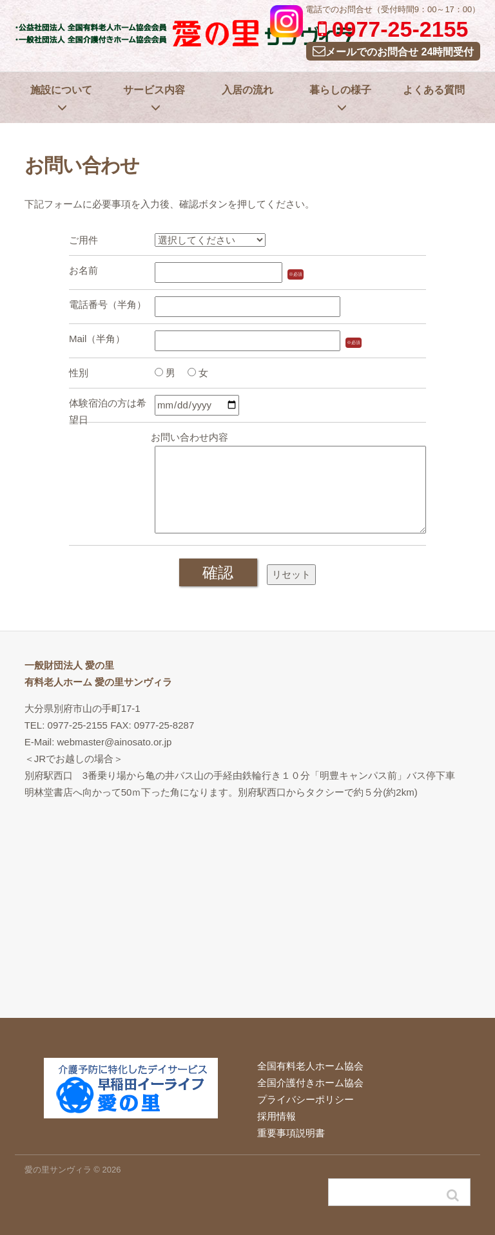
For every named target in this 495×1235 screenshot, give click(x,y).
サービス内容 (154, 98)
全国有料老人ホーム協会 (310, 1065)
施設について (61, 98)
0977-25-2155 (393, 29)
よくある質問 (434, 89)
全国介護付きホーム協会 (310, 1082)
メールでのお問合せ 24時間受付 (393, 50)
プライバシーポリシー (305, 1099)
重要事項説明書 (291, 1132)
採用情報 (276, 1116)
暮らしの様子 (340, 98)
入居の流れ (247, 89)
